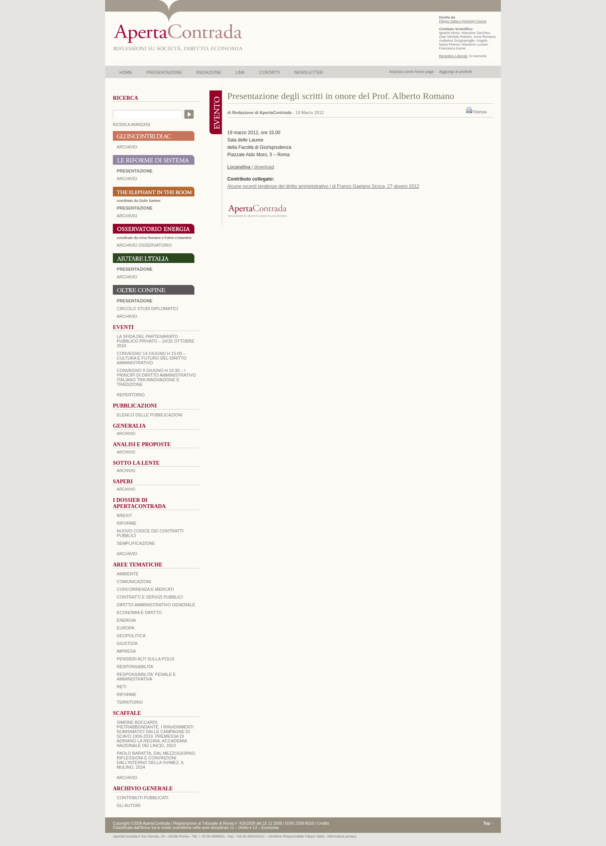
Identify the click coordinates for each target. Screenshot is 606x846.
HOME (125, 72)
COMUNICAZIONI (134, 581)
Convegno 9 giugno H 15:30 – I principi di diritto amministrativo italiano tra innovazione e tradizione (156, 377)
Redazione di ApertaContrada (262, 112)
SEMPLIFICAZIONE (136, 543)
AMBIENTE (127, 573)
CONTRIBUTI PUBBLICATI (143, 797)
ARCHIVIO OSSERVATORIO (144, 245)
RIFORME (126, 694)
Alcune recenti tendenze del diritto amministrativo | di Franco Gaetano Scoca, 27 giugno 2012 (323, 186)
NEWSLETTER (308, 72)
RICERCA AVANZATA (131, 125)
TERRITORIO (130, 702)
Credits (323, 823)
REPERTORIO (131, 394)
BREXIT (124, 515)
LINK (240, 72)
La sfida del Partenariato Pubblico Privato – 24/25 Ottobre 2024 (155, 341)
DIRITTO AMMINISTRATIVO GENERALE (156, 604)
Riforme (126, 523)
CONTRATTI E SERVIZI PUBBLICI (150, 597)
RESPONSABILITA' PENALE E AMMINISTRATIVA (146, 676)
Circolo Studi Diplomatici (147, 308)
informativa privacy (341, 836)
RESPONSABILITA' (135, 666)
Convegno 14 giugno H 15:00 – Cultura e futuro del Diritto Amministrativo (152, 358)
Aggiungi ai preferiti (455, 72)
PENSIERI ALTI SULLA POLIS (145, 659)
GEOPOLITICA (131, 635)
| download (250, 167)
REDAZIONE (208, 72)
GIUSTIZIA (127, 643)
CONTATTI (269, 72)
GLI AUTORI (129, 805)
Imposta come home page (411, 72)
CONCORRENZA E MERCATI (145, 589)
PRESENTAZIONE (164, 72)
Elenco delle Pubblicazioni (149, 415)
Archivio (127, 277)
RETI (121, 686)
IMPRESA (126, 651)
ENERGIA (126, 620)
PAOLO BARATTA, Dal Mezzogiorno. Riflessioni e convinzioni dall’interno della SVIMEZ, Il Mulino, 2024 (156, 760)
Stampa (480, 112)
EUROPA (125, 628)
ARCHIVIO (127, 147)
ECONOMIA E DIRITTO (139, 612)
